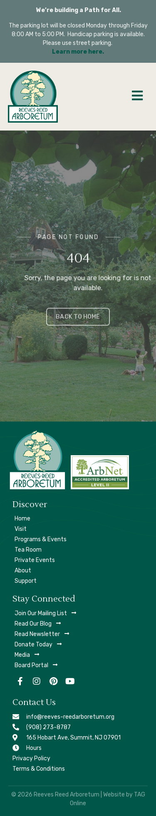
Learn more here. (78, 51)
